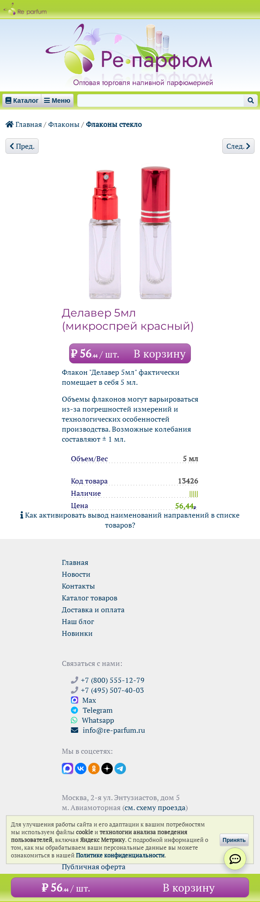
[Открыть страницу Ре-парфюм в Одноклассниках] (94, 768)
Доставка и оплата (93, 610)
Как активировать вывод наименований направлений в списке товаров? (130, 520)
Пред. (22, 146)
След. (238, 146)
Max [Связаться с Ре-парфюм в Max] (83, 700)
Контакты (78, 586)
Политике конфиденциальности (120, 855)
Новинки (77, 633)
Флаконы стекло (114, 124)
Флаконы (64, 124)
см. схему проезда (155, 807)
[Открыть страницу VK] (80, 768)
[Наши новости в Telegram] (120, 768)
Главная (23, 124)
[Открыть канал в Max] (67, 768)
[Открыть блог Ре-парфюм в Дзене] (107, 768)
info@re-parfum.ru (108, 730)
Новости (76, 574)
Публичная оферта (93, 867)
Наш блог (78, 621)
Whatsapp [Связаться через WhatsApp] (92, 720)
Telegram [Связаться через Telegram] (92, 710)
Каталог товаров (89, 598)
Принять (234, 839)
